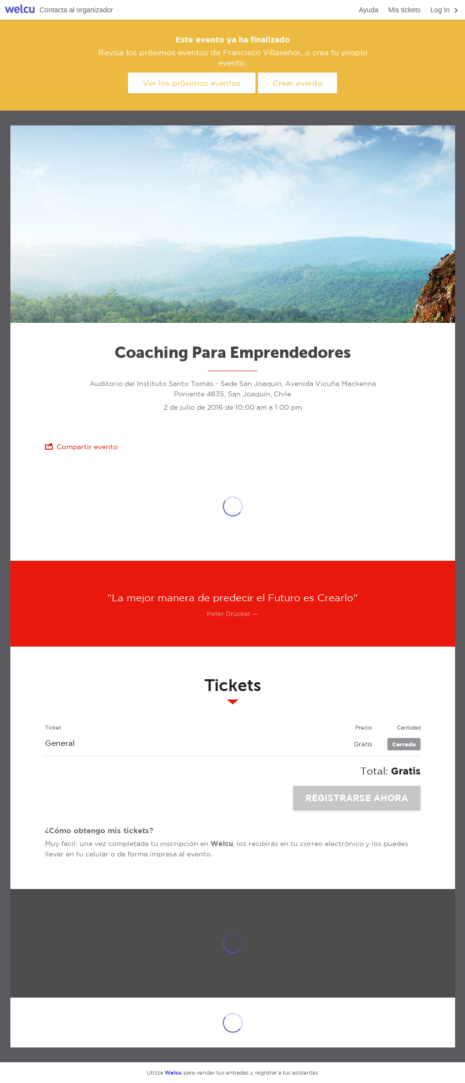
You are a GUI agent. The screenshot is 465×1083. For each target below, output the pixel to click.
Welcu (20, 10)
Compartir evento (81, 446)
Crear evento (297, 82)
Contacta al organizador (76, 10)
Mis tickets (404, 10)
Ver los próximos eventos (192, 82)
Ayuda (368, 10)
